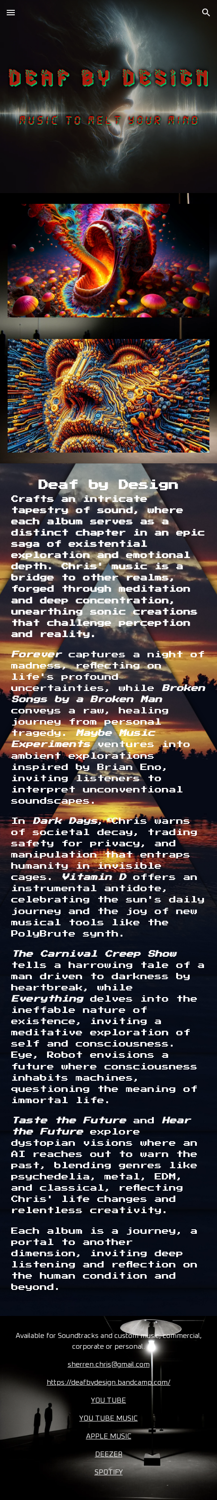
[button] (11, 12)
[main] (108, 889)
